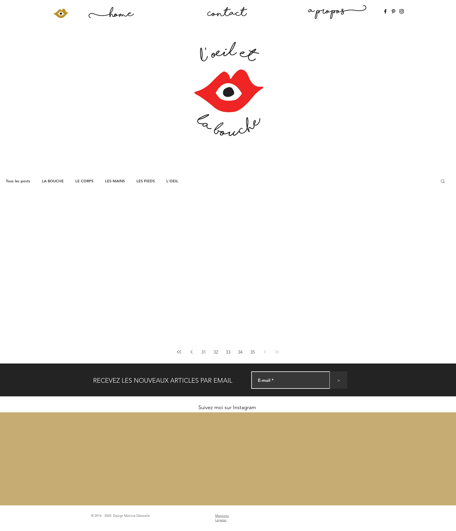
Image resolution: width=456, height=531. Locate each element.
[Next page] (264, 352)
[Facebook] (385, 11)
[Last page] (277, 352)
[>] (338, 380)
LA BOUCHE (53, 181)
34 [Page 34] (240, 352)
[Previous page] (191, 352)
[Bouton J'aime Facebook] (346, 516)
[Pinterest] (393, 11)
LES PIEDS (145, 181)
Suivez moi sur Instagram (227, 407)
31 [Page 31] (203, 352)
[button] (443, 182)
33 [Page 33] (228, 352)
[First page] (179, 352)
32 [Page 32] (215, 352)
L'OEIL (172, 181)
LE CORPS (84, 181)
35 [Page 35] (252, 352)
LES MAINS (115, 181)
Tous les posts (18, 181)
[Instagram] (402, 11)
